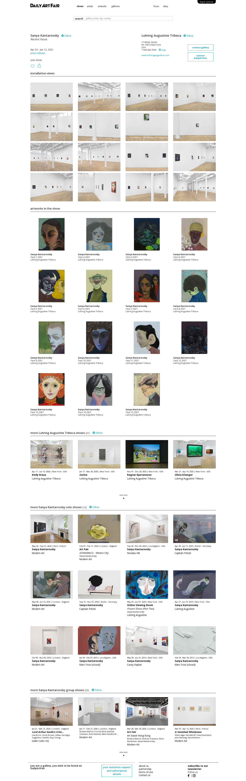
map (162, 49)
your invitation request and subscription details (117, 771)
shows (80, 6)
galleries (115, 6)
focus (156, 6)
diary (165, 6)
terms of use (146, 772)
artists (90, 6)
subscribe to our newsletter (198, 767)
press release (37, 53)
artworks (102, 6)
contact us (145, 775)
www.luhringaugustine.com (155, 55)
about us (144, 765)
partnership (145, 769)
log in (206, 1)
